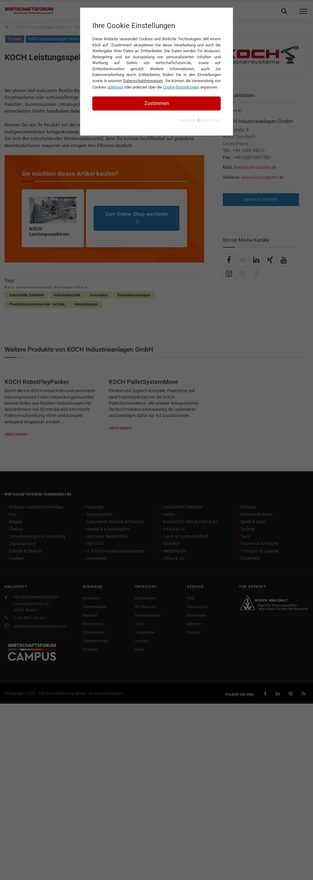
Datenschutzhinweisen (143, 80)
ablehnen (115, 87)
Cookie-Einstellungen (181, 87)
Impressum (188, 120)
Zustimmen (156, 103)
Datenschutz (210, 120)
